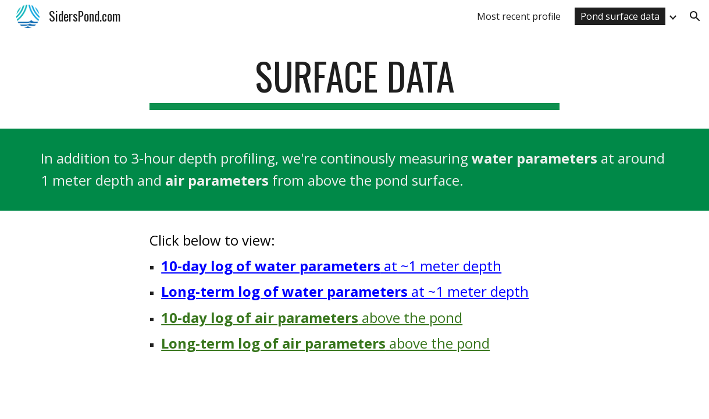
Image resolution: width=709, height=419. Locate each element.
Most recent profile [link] (519, 16)
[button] (695, 16)
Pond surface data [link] (620, 16)
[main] (354, 82)
